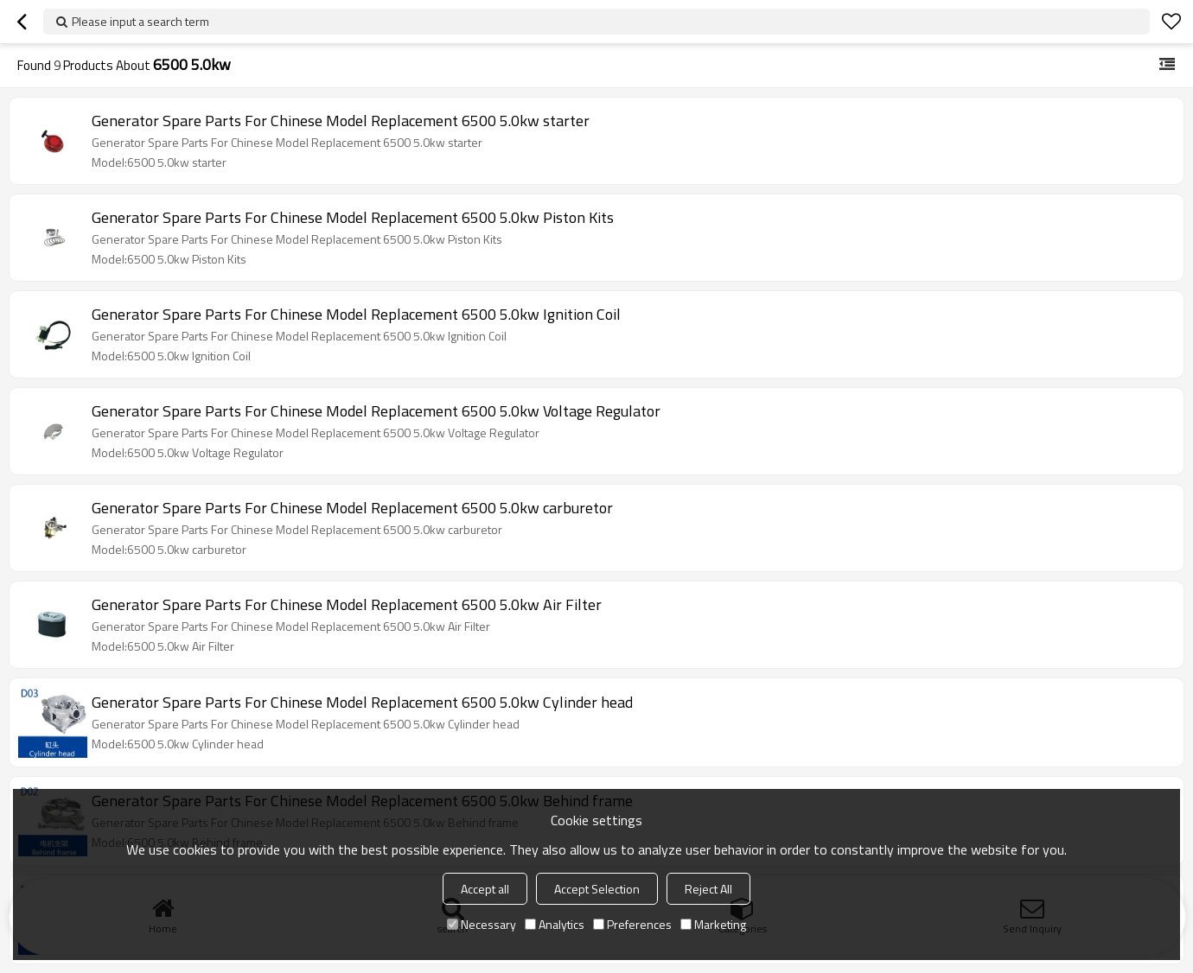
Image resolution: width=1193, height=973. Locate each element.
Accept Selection (597, 889)
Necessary (481, 924)
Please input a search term (140, 21)
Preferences (632, 924)
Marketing (713, 924)
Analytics (554, 924)
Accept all (485, 889)
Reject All (708, 889)
